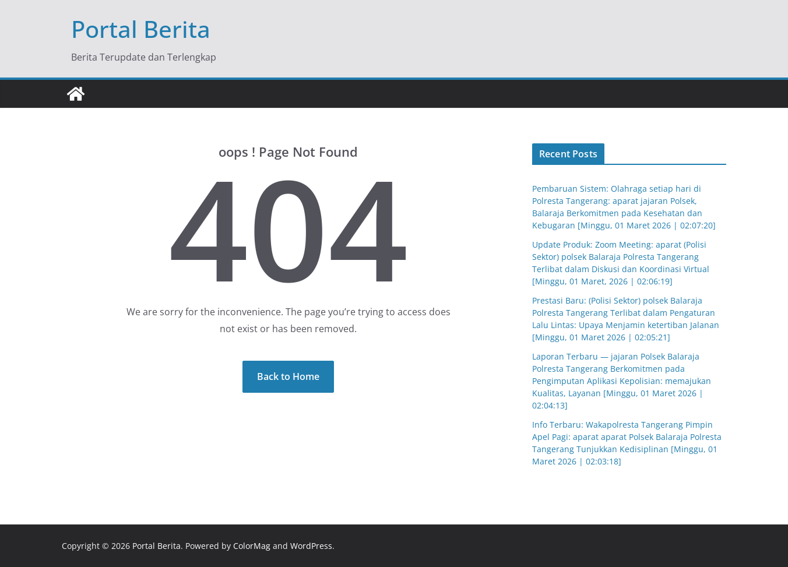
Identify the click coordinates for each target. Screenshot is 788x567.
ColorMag (251, 545)
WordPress (311, 545)
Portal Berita (140, 29)
